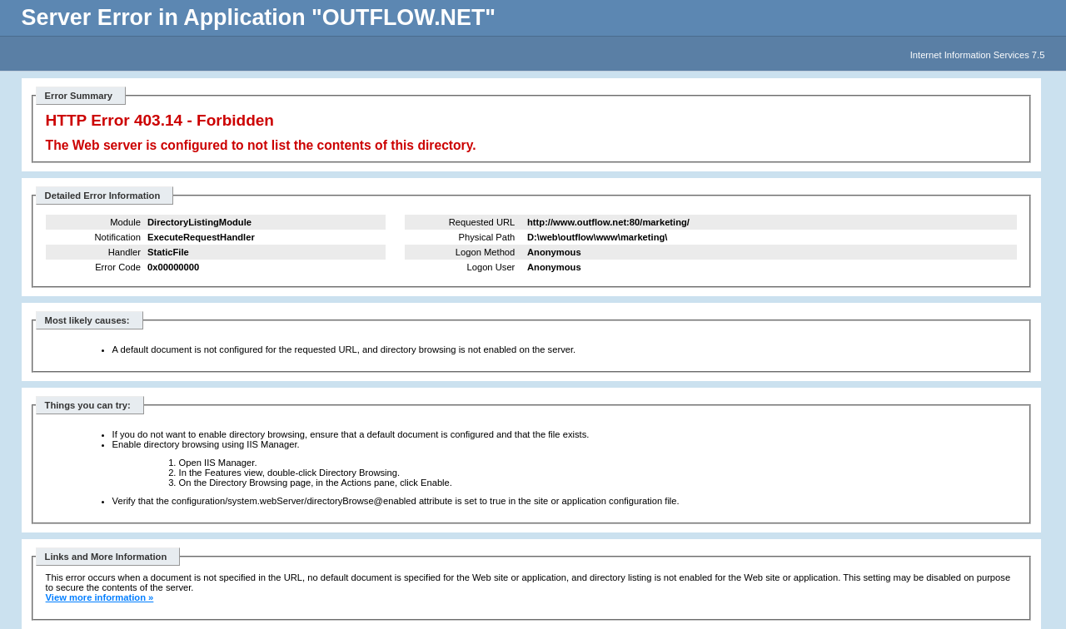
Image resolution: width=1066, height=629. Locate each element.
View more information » (100, 597)
